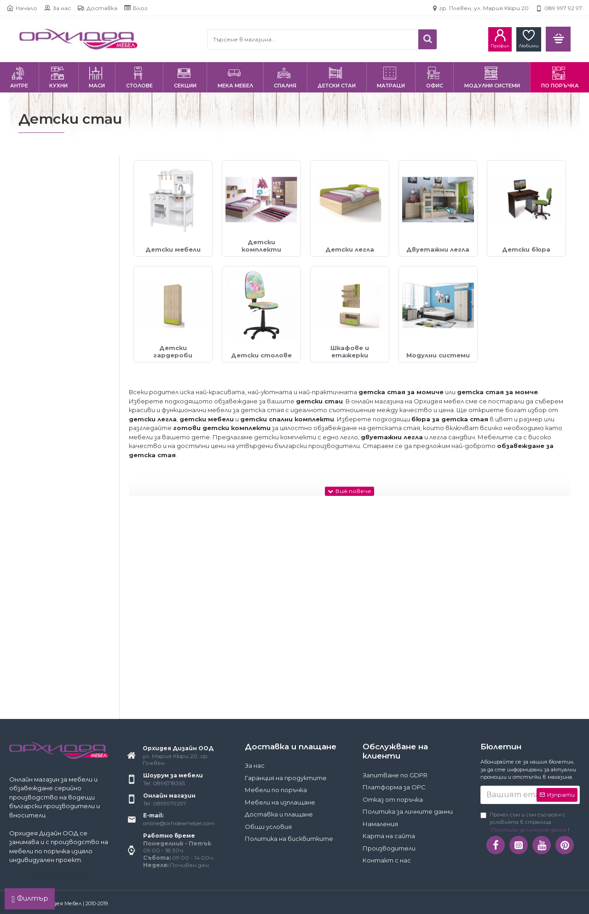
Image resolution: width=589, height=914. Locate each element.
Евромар (44, 569)
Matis (38, 526)
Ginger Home (49, 484)
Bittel (38, 442)
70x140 (41, 634)
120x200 (42, 691)
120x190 (41, 676)
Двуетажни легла (57, 336)
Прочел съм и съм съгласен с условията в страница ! (524, 822)
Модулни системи (59, 406)
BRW (38, 456)
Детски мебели (55, 294)
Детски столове (57, 378)
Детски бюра (51, 350)
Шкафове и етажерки (64, 392)
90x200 (41, 663)
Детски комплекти (61, 308)
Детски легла (52, 322)
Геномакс (45, 541)
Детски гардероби (60, 364)
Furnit (39, 470)
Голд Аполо (48, 555)
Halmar (41, 498)
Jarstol (39, 512)
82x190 (40, 648)
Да (34, 257)
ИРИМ (39, 583)
